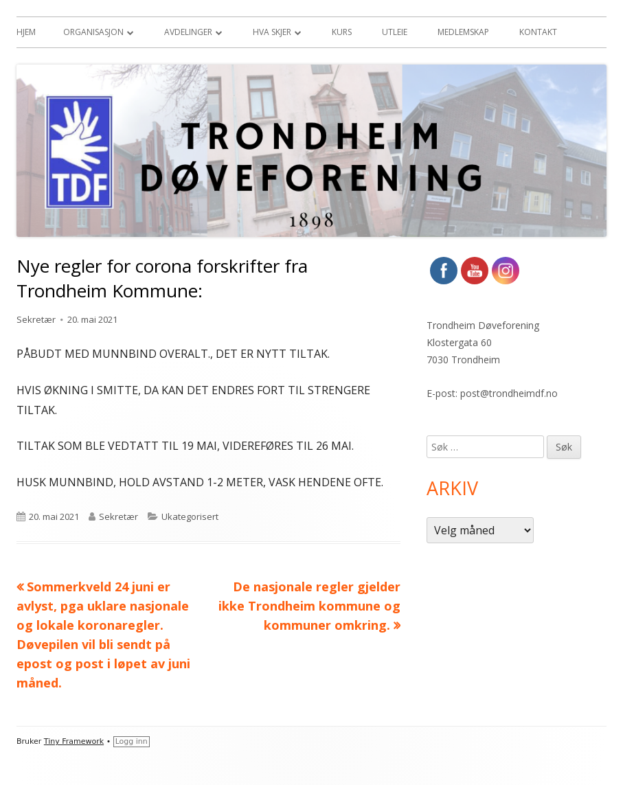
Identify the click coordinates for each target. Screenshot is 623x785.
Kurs (342, 32)
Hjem (26, 32)
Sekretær (36, 319)
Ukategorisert (189, 516)
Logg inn (131, 741)
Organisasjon (93, 32)
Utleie (394, 32)
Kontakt (538, 32)
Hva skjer (272, 32)
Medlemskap (463, 32)
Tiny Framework (74, 741)
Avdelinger (188, 32)
